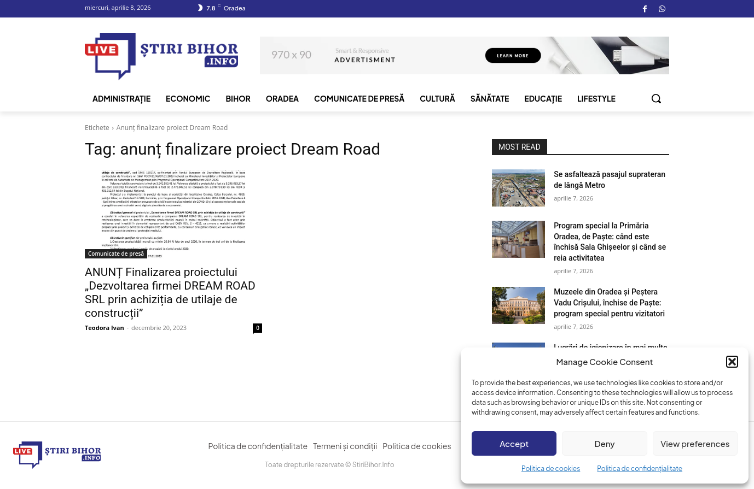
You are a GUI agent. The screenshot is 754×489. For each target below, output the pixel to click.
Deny (604, 443)
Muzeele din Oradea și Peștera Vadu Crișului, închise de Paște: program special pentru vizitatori (609, 302)
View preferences (694, 443)
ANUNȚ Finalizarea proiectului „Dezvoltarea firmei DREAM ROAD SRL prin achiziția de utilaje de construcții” (170, 293)
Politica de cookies (550, 468)
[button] (732, 361)
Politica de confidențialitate (639, 468)
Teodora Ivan (104, 327)
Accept (514, 443)
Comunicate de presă (116, 253)
